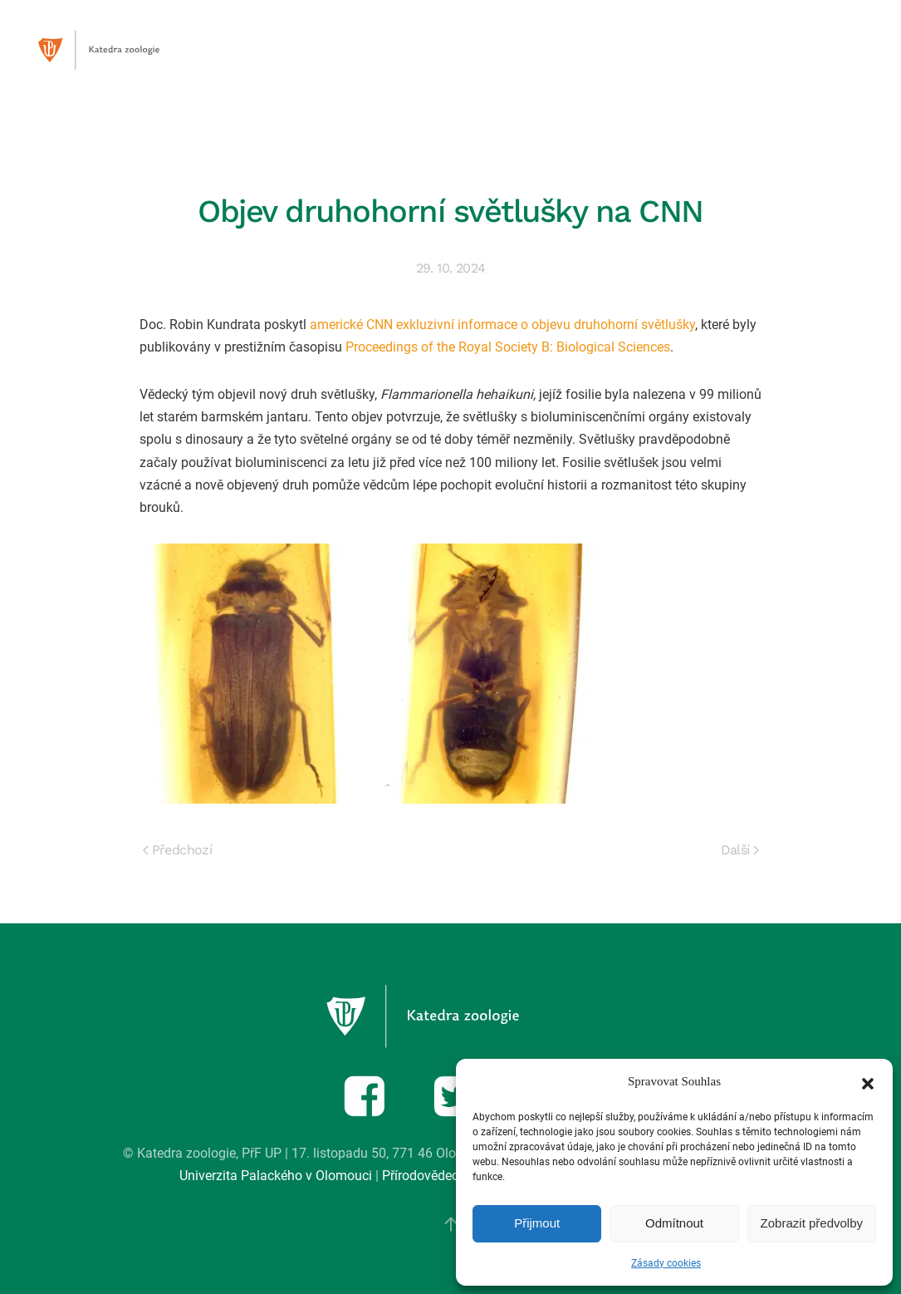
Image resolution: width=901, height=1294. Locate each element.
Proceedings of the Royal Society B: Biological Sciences (507, 347)
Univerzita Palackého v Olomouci (275, 1175)
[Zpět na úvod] (116, 50)
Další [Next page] (740, 850)
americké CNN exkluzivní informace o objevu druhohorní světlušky (502, 324)
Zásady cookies (666, 1263)
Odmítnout (674, 1223)
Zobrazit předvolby (812, 1223)
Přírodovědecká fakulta (449, 1175)
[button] (867, 1082)
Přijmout (537, 1223)
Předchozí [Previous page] (178, 850)
